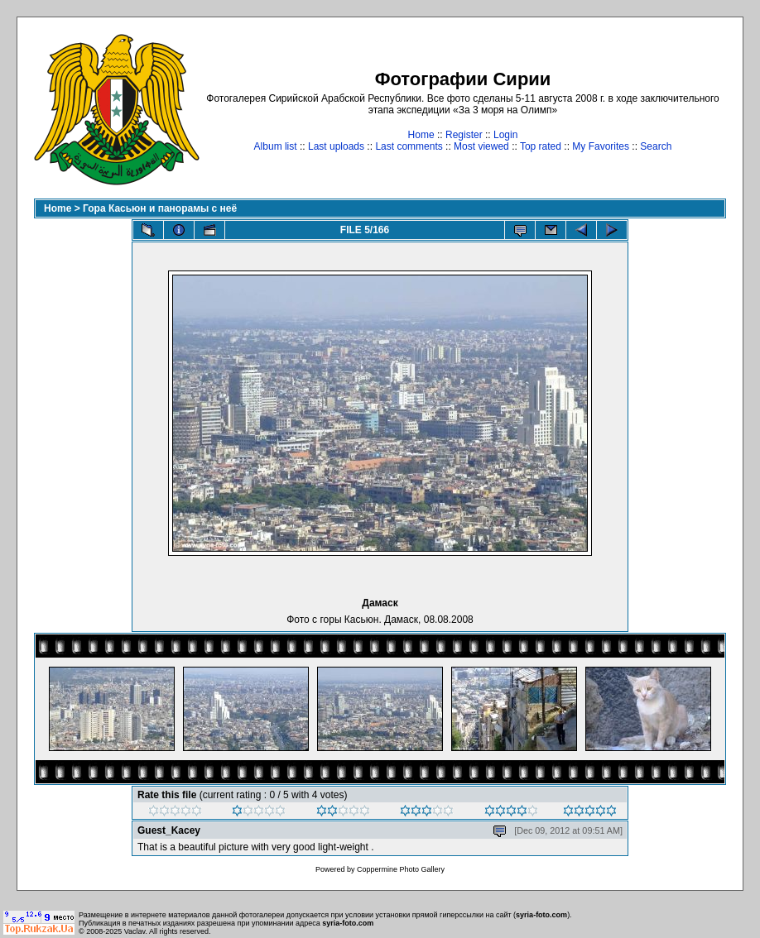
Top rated (540, 146)
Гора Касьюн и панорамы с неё (160, 208)
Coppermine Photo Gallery (401, 869)
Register (464, 135)
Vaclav (135, 931)
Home (421, 135)
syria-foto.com (541, 915)
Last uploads (336, 146)
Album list (275, 146)
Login (505, 135)
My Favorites (600, 146)
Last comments (408, 146)
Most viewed (481, 146)
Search (655, 146)
